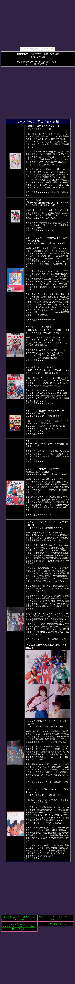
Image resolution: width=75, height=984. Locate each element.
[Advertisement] (23, 24)
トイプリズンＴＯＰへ (56, 924)
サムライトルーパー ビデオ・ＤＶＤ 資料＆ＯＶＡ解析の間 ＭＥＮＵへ (19, 926)
